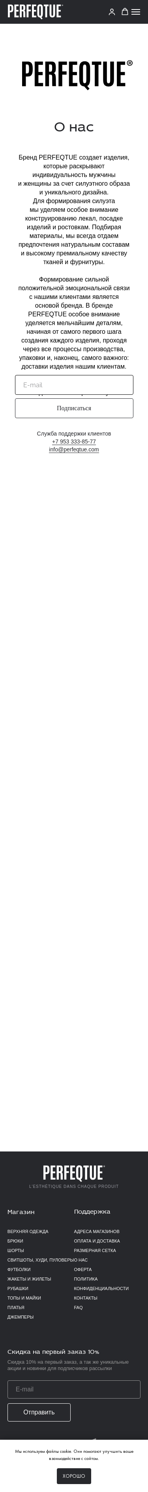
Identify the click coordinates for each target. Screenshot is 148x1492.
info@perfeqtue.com (74, 449)
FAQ (78, 1307)
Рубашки (17, 1288)
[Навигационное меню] (135, 12)
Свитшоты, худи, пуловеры (40, 1260)
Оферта (83, 1269)
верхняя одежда (28, 1231)
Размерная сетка (95, 1250)
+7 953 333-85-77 (74, 441)
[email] (74, 385)
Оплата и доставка (97, 1241)
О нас (81, 1260)
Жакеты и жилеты (29, 1279)
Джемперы (20, 1317)
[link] (112, 11)
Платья (15, 1307)
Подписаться (74, 408)
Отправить (38, 1412)
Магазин (20, 1212)
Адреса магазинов (97, 1231)
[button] (125, 11)
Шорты (15, 1250)
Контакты (85, 1298)
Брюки (15, 1241)
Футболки (19, 1269)
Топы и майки (24, 1298)
